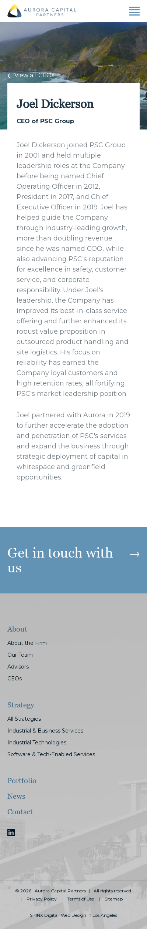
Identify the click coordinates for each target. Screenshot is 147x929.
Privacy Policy (42, 899)
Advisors (18, 666)
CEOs (14, 678)
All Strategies (24, 719)
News (16, 796)
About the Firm (27, 643)
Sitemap (114, 899)
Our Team (20, 655)
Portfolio (21, 781)
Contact (20, 812)
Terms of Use (80, 899)
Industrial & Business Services (45, 730)
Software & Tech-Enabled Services (51, 754)
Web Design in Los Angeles (89, 915)
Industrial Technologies (36, 742)
